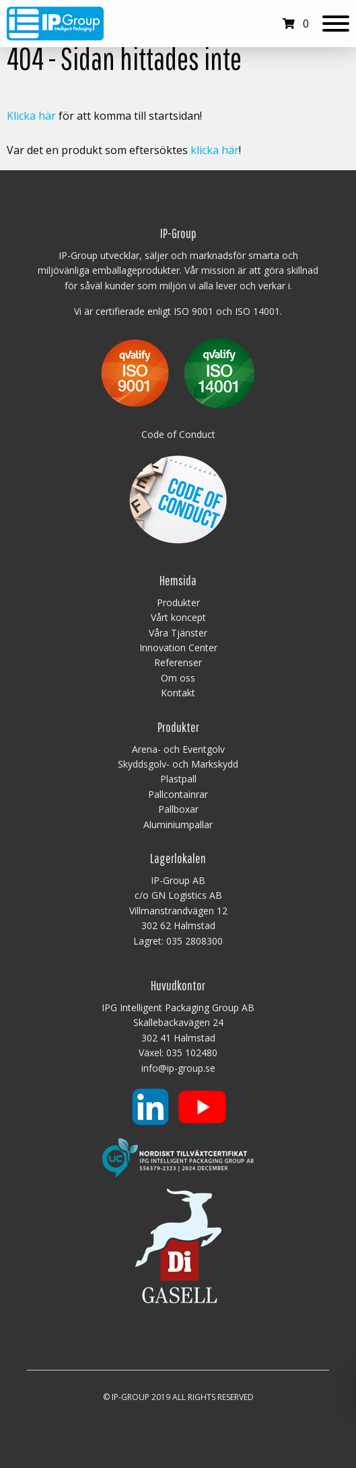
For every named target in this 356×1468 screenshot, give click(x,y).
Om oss (178, 677)
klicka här (214, 150)
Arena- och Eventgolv (178, 749)
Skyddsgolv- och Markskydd (178, 764)
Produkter (178, 602)
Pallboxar (178, 809)
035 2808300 (194, 940)
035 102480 (191, 1052)
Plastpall (178, 778)
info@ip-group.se (178, 1068)
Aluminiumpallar (178, 824)
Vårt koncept (178, 617)
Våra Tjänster (178, 632)
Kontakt (178, 692)
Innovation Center (178, 647)
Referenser (178, 662)
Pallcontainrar (178, 794)
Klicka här (31, 115)
